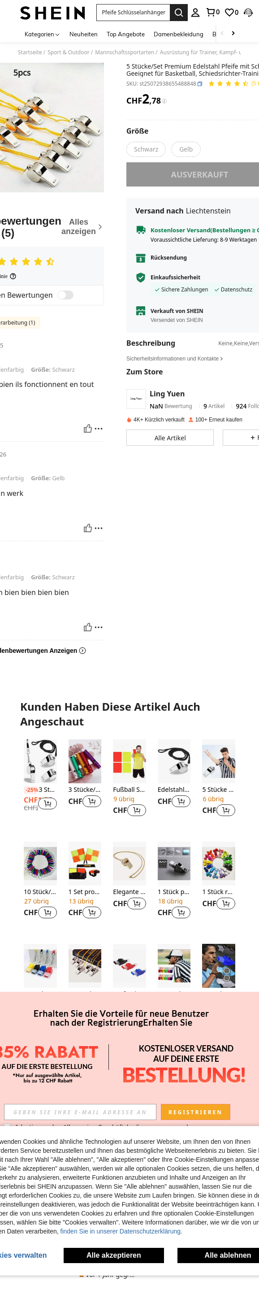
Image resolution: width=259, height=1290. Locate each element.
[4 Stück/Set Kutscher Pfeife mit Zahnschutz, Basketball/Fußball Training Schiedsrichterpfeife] (40, 966)
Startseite (30, 52)
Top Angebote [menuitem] (126, 34)
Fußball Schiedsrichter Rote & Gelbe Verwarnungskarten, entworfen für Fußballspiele (129, 790)
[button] (133, 12)
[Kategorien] (42, 34)
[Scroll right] (233, 34)
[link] (212, 12)
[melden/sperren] (98, 428)
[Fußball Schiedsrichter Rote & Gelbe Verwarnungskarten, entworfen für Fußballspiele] (129, 761)
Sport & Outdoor (68, 52)
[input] (80, 1112)
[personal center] (195, 12)
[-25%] (30, 790)
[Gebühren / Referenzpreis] (164, 101)
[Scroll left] (222, 34)
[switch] (65, 295)
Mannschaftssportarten (124, 52)
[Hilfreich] (87, 428)
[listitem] (40, 783)
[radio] (146, 149)
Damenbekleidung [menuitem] (178, 34)
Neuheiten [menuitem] (83, 34)
